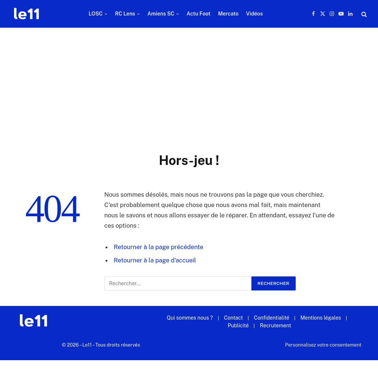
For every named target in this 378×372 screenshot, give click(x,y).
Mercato (228, 14)
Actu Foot (199, 14)
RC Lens (125, 14)
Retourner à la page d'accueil (155, 260)
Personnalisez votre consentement (323, 345)
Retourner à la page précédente (158, 247)
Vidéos (254, 14)
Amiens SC (160, 14)
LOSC (96, 14)
